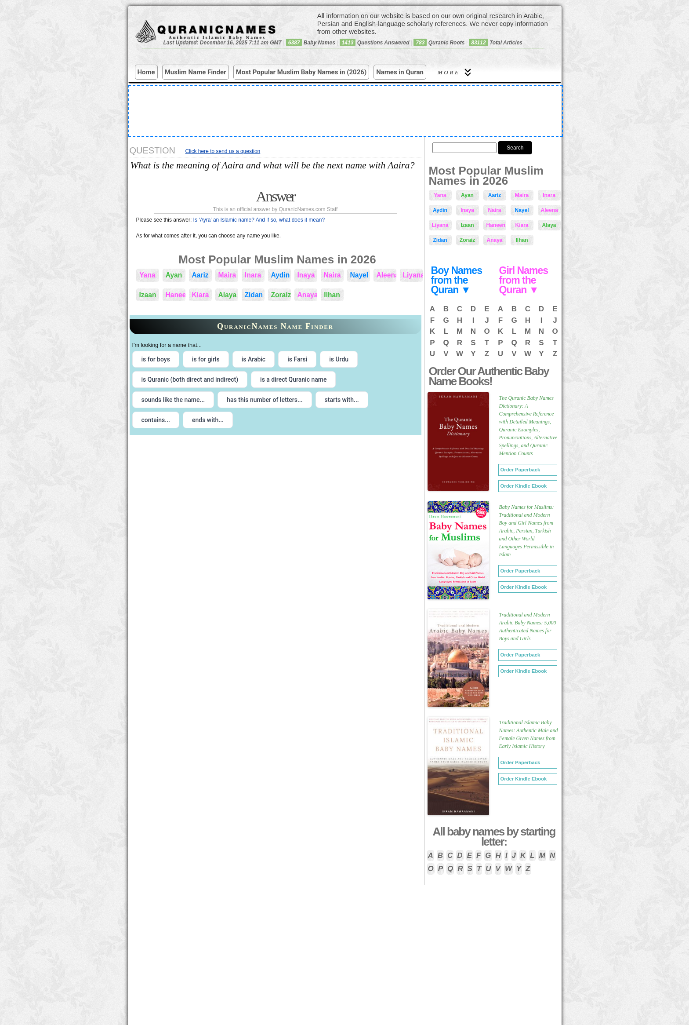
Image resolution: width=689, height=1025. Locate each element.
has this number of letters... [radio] (264, 399)
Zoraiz (281, 295)
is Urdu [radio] (338, 359)
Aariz (200, 275)
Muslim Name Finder (195, 72)
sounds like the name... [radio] (173, 399)
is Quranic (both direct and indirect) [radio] (190, 379)
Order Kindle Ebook (523, 486)
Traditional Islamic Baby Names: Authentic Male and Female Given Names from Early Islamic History (528, 734)
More (456, 72)
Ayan (174, 275)
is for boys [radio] (155, 359)
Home (146, 72)
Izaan (147, 295)
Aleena (386, 275)
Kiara (200, 295)
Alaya (227, 295)
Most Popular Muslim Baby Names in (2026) (301, 72)
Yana (147, 275)
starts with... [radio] (342, 399)
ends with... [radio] (208, 419)
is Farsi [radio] (297, 359)
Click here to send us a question (223, 151)
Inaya (306, 275)
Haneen (175, 295)
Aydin (280, 275)
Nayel (359, 275)
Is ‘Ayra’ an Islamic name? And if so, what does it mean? (259, 220)
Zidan (254, 295)
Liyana (413, 275)
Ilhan (332, 295)
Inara (253, 275)
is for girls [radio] (206, 359)
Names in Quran (400, 72)
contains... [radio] (155, 419)
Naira (332, 275)
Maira (227, 275)
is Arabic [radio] (254, 359)
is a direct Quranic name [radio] (293, 379)
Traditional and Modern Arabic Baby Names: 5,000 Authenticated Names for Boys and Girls (527, 627)
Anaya (307, 295)
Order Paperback (520, 469)
